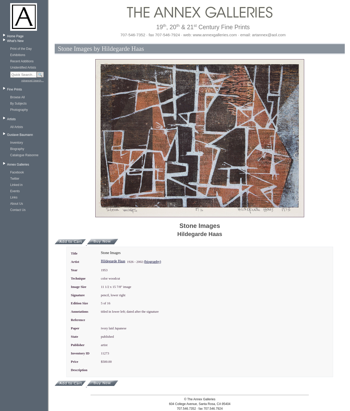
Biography (17, 149)
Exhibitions (17, 55)
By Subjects (18, 103)
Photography (19, 110)
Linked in (16, 185)
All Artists (16, 127)
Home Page (15, 36)
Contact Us (18, 210)
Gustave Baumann (20, 135)
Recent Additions (22, 61)
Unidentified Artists (23, 67)
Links (13, 197)
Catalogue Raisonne (24, 155)
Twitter (14, 178)
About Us (16, 204)
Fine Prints (14, 89)
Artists (11, 119)
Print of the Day (21, 49)
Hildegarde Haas (113, 261)
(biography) (152, 262)
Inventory (16, 142)
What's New (15, 41)
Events (15, 191)
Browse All (17, 97)
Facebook (17, 172)
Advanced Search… (32, 80)
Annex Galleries (18, 164)
